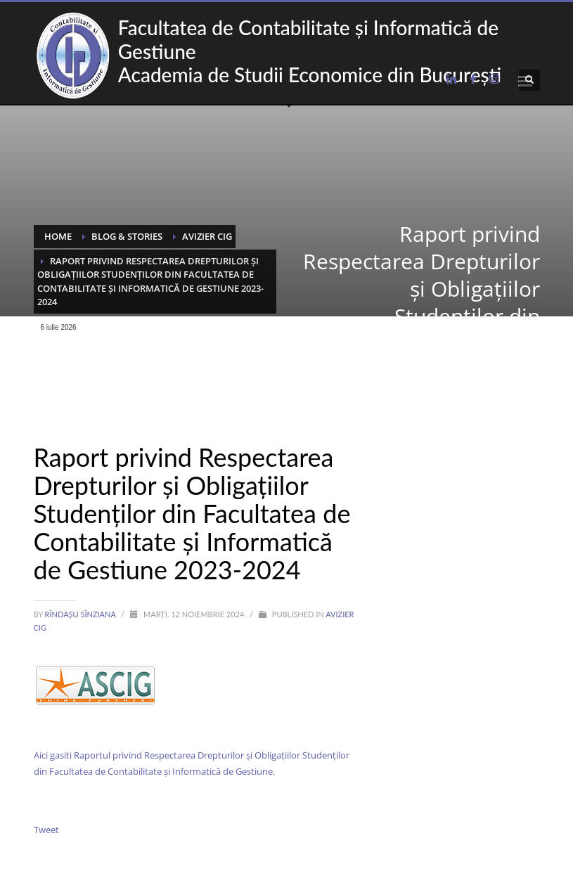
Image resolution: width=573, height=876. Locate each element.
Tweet (46, 829)
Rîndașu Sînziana (81, 614)
